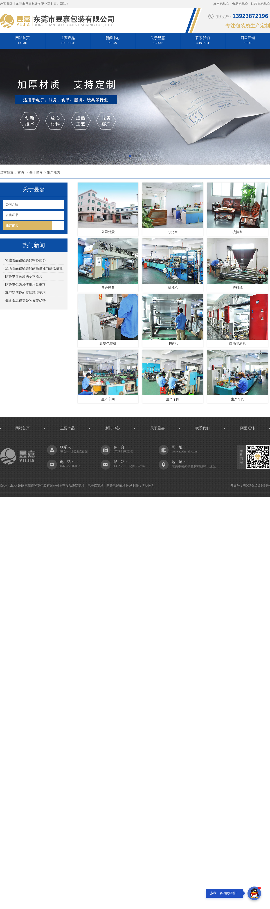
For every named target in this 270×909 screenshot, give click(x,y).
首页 (21, 172)
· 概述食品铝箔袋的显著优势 (24, 301)
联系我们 (202, 40)
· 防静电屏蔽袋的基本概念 (22, 276)
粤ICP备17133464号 (256, 485)
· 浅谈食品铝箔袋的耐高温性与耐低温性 (33, 268)
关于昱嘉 (157, 40)
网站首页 (22, 40)
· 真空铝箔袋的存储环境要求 (24, 292)
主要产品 (67, 40)
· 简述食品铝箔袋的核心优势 (24, 260)
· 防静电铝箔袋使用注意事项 (24, 284)
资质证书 (12, 215)
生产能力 (53, 172)
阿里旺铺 (247, 40)
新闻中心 (112, 40)
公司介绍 (12, 204)
